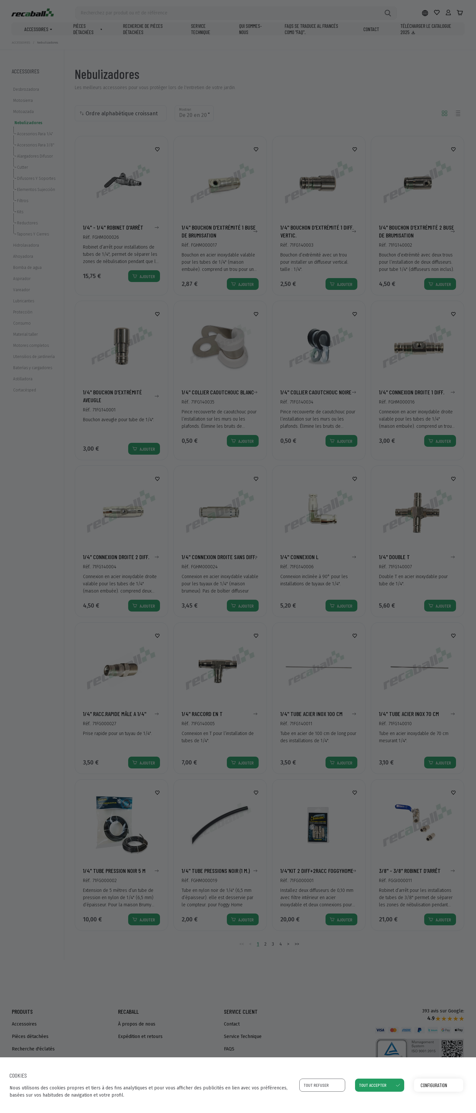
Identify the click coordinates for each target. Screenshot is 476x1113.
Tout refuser (316, 1085)
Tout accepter (373, 1085)
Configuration (434, 1085)
